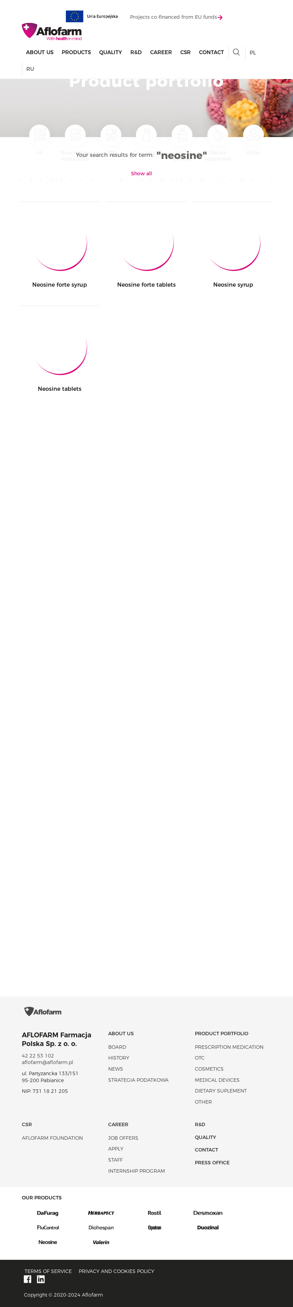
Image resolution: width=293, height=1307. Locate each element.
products (76, 52)
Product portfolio (221, 1033)
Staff (115, 1160)
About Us (39, 52)
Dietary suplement (218, 143)
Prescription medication (75, 143)
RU (30, 69)
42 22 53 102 (38, 1056)
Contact (211, 52)
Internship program (136, 1171)
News (115, 1069)
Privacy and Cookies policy (116, 1271)
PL (253, 52)
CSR (185, 52)
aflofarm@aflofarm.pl (47, 1062)
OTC (111, 140)
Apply (115, 1149)
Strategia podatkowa (138, 1080)
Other (253, 140)
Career (161, 52)
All (39, 140)
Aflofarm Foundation (52, 1138)
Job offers (123, 1138)
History (118, 1058)
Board (117, 1047)
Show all (141, 173)
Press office (212, 1163)
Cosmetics (146, 140)
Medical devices (182, 143)
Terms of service (48, 1271)
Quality (110, 52)
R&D (136, 52)
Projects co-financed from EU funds (176, 17)
